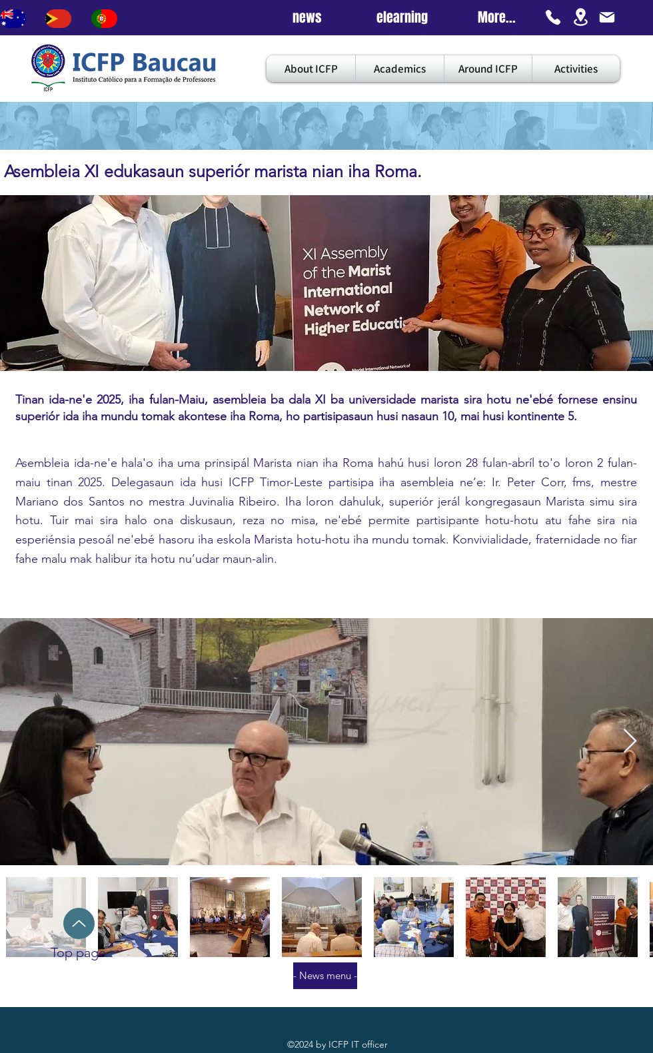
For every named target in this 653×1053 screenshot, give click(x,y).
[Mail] (607, 17)
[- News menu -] (325, 975)
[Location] (580, 17)
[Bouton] (13, 18)
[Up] (79, 923)
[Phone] (553, 17)
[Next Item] (630, 742)
